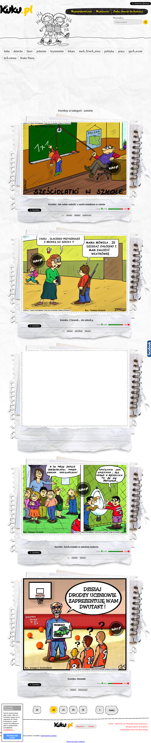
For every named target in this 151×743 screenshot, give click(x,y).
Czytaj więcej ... (9, 730)
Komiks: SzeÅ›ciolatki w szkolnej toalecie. (77, 547)
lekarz (72, 51)
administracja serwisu (49, 735)
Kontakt (91, 726)
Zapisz (74, 18)
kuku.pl (16, 10)
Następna (111, 710)
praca (122, 51)
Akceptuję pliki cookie (12, 736)
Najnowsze (103, 11)
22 (37, 710)
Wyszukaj (126, 17)
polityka (110, 51)
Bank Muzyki (143, 730)
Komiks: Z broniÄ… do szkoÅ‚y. (76, 320)
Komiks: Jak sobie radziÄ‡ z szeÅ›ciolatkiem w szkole (76, 204)
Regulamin (80, 726)
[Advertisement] (75, 84)
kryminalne (58, 51)
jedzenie (42, 51)
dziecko (19, 51)
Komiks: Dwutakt (77, 679)
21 (63, 710)
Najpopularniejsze (81, 11)
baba (8, 51)
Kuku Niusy (28, 58)
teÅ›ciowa (11, 58)
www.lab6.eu (143, 727)
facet (31, 51)
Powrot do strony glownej (75, 741)
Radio (128, 730)
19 (83, 710)
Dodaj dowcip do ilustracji (128, 11)
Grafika (122, 730)
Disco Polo (134, 730)
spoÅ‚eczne (136, 51)
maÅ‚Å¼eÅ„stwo (90, 51)
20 (73, 710)
